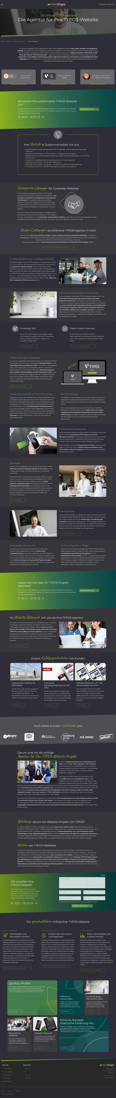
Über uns (27, 1068)
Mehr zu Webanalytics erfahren (91, 970)
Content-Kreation (99, 551)
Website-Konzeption (16, 479)
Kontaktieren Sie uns (87, 109)
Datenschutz (18, 1091)
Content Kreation (8, 1072)
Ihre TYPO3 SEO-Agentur (67, 533)
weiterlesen (17, 705)
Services (8, 41)
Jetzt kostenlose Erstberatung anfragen (56, 247)
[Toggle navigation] (5, 4)
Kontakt (3, 1091)
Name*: (64, 892)
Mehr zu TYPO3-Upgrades (19, 386)
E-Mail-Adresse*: (67, 898)
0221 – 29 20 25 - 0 (32, 117)
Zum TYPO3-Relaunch (17, 646)
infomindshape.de (109, 1077)
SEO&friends (28, 1078)
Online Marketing (8, 1068)
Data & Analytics (8, 1081)
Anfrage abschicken (80, 906)
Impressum (10, 1091)
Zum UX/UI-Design (16, 500)
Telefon (89, 898)
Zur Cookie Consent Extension (80, 346)
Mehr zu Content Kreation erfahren (54, 966)
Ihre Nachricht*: (65, 879)
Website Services (19, 41)
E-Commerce (7, 1078)
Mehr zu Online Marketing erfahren (15, 968)
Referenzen (27, 1075)
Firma (88, 892)
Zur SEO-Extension (27, 346)
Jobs (26, 1072)
